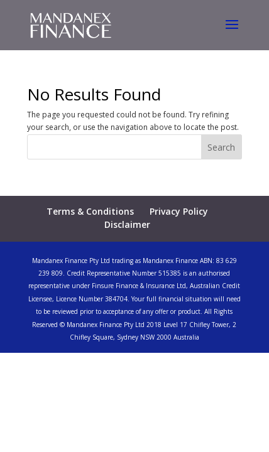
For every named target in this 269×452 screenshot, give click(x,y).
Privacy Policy (179, 211)
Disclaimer (127, 224)
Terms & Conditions (90, 211)
